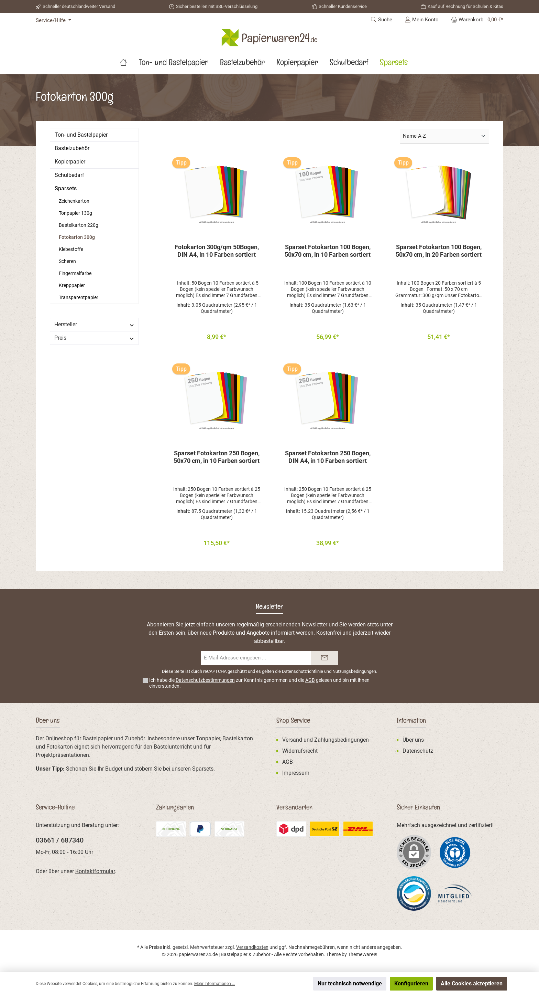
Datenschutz (418, 751)
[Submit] (324, 658)
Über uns (413, 740)
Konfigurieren (411, 983)
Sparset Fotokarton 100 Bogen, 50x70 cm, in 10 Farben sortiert (328, 250)
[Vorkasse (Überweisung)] (229, 829)
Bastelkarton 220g (78, 225)
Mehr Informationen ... (214, 983)
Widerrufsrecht (300, 751)
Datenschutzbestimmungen (205, 680)
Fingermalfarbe (75, 273)
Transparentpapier (78, 297)
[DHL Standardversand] (358, 829)
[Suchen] (381, 20)
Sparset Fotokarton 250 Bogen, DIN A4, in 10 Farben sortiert (328, 459)
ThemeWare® (362, 954)
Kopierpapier (70, 161)
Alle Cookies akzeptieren (472, 983)
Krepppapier (72, 285)
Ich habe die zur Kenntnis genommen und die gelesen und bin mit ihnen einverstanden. (259, 683)
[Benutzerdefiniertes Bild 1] (455, 852)
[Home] (129, 64)
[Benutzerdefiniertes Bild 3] (325, 829)
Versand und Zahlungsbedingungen (325, 740)
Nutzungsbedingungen (354, 671)
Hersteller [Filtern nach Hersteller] (94, 324)
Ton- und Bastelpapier (81, 134)
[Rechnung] (171, 829)
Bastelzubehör (72, 148)
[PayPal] (200, 829)
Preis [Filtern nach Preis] (94, 338)
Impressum (295, 773)
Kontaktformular (95, 871)
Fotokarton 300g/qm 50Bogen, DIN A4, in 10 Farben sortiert (217, 250)
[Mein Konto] (421, 20)
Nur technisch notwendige (350, 983)
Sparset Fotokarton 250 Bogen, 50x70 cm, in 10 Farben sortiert (217, 459)
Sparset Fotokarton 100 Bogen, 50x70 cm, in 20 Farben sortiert (439, 250)
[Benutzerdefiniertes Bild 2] (291, 829)
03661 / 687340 (60, 840)
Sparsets (66, 188)
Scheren (67, 261)
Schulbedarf (69, 175)
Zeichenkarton (74, 201)
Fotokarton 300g (77, 237)
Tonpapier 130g (75, 213)
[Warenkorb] (475, 20)
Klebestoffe (71, 249)
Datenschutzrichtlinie (302, 671)
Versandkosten (252, 947)
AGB (310, 680)
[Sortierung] (444, 136)
